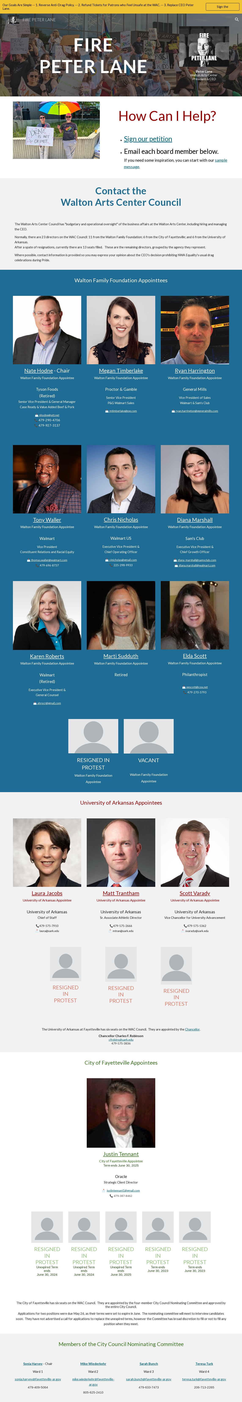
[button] (237, 19)
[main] (93, 52)
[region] (121, 7)
